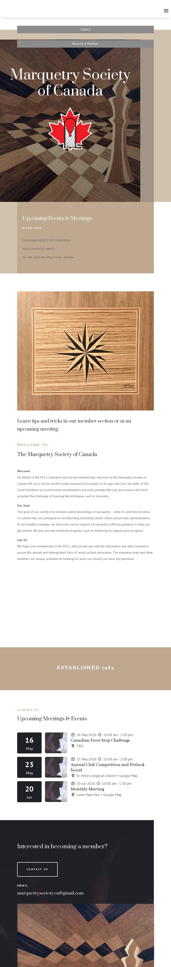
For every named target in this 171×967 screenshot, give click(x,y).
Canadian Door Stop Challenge (100, 740)
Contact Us (37, 869)
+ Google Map (126, 775)
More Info (32, 228)
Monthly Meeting (87, 789)
